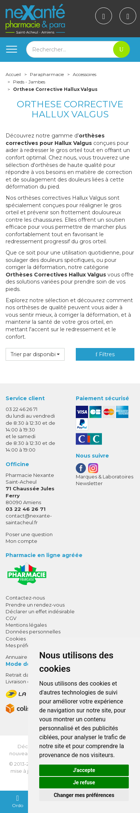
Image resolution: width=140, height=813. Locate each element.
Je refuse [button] (84, 782)
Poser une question (29, 534)
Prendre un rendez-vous (35, 605)
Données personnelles (33, 632)
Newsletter (89, 483)
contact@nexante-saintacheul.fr (29, 518)
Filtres (105, 354)
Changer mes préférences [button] (84, 795)
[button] (35, 354)
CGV (11, 618)
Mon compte (21, 541)
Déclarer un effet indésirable (40, 611)
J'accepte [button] (84, 770)
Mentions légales (26, 625)
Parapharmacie (47, 74)
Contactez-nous (25, 598)
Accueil (13, 74)
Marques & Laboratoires (104, 477)
